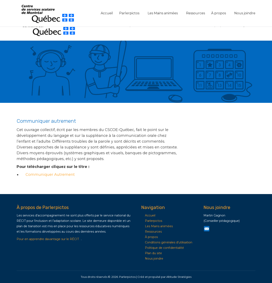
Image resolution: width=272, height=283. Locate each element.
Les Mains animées (159, 226)
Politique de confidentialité (164, 248)
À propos (151, 237)
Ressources (153, 231)
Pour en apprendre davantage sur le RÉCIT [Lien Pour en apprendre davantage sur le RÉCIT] (48, 239)
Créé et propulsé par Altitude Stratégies (164, 276)
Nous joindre (154, 258)
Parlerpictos (153, 221)
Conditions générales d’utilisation (168, 242)
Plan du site (153, 253)
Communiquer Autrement (50, 174)
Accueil (150, 215)
